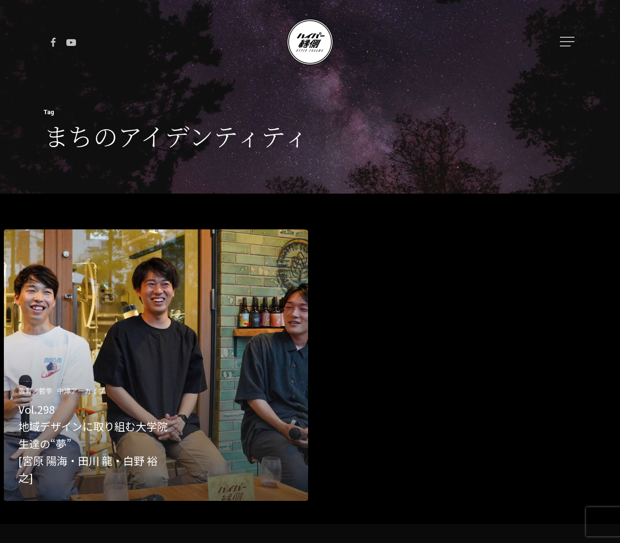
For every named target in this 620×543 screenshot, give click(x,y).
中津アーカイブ (81, 391)
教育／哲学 (35, 391)
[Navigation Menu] (568, 41)
